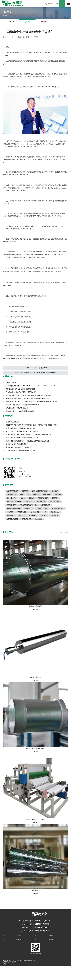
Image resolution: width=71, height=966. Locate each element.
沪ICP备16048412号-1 (10, 962)
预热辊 (38, 508)
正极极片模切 (11, 505)
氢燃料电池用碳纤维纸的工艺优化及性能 (19, 447)
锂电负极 (36, 494)
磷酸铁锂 (58, 494)
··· (52, 38)
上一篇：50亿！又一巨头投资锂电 (35, 368)
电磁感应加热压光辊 (14, 508)
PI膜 (44, 512)
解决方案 (18, 939)
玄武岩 (31, 498)
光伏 (20, 515)
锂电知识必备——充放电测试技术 (17, 408)
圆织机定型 (28, 508)
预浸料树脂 (54, 515)
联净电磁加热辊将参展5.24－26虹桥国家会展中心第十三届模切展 (27, 398)
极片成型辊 (38, 519)
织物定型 (28, 501)
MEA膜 (55, 498)
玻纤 (21, 494)
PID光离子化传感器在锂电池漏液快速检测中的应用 (22, 405)
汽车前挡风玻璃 (12, 519)
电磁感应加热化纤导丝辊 (28, 505)
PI (28, 494)
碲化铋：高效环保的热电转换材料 (17, 444)
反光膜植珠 (47, 494)
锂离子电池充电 (43, 498)
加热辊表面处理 (12, 491)
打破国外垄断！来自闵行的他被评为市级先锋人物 (22, 438)
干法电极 (10, 512)
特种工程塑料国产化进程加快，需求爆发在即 (20, 389)
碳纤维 (23, 498)
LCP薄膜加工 (45, 505)
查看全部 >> (63, 532)
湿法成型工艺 (11, 494)
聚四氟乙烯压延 (55, 501)
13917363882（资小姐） (39, 927)
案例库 (51, 939)
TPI (46, 508)
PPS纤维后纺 (11, 498)
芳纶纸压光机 (55, 512)
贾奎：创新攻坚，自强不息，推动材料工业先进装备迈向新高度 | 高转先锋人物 (31, 402)
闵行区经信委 (34, 512)
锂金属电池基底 (31, 515)
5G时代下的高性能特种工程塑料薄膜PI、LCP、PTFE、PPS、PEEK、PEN (31, 386)
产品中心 (50, 935)
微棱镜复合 (11, 515)
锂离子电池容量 (40, 501)
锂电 (29, 52)
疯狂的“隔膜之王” (12, 383)
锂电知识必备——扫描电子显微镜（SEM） (20, 411)
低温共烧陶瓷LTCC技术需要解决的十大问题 (20, 450)
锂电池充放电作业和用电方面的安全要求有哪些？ (22, 392)
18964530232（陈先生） (39, 924)
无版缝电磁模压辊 (57, 508)
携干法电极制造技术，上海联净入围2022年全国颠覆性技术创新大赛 (28, 395)
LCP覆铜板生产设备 (14, 501)
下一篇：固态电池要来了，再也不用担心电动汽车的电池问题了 (35, 373)
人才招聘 (18, 935)
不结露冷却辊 (21, 512)
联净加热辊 (54, 491)
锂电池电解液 (26, 519)
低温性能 (25, 491)
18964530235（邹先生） (42, 921)
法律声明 (6, 963)
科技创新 (43, 515)
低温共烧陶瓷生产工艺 (39, 491)
